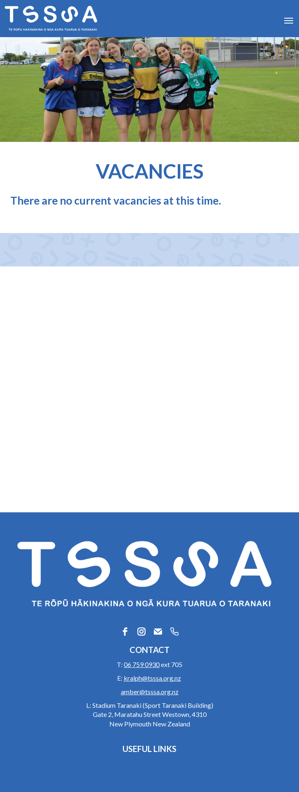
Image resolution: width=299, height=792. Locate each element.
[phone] (174, 631)
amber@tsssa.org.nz (150, 691)
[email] (158, 631)
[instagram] (141, 631)
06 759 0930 (142, 664)
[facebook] (125, 631)
